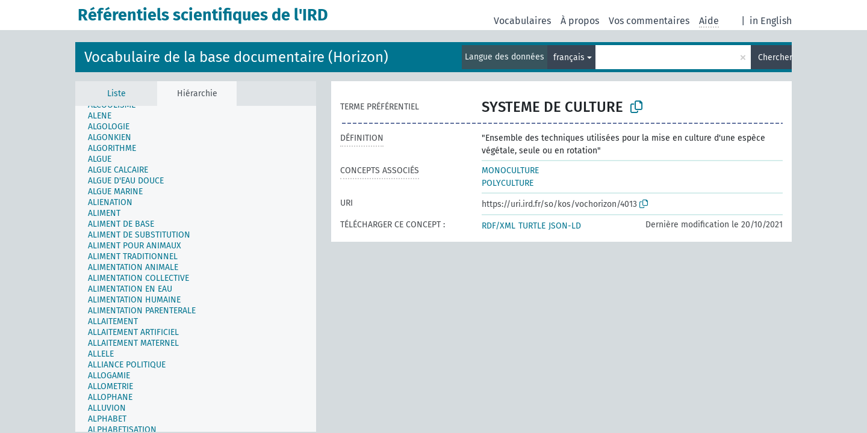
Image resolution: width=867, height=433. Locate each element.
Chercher (775, 57)
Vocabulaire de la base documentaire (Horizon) (236, 57)
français (569, 57)
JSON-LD (564, 226)
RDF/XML (498, 226)
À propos (580, 20)
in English (771, 20)
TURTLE (531, 226)
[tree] (195, 269)
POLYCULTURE (507, 183)
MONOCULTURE (510, 170)
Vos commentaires (649, 20)
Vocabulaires (522, 20)
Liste (116, 93)
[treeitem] (104, 116)
